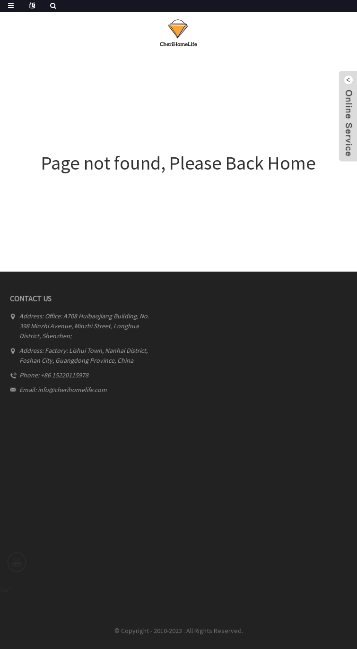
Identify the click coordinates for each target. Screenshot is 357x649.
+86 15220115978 (61, 375)
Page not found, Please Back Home (178, 163)
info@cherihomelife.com (68, 389)
